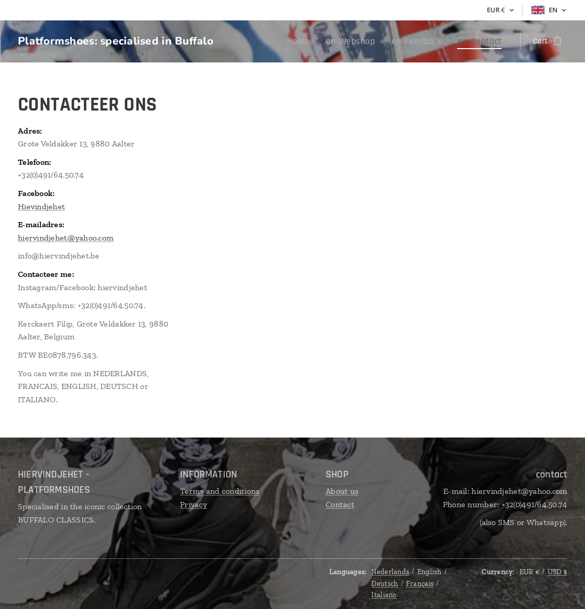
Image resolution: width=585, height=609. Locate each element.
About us (342, 491)
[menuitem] (318, 41)
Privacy (193, 504)
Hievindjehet (41, 206)
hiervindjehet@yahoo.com (66, 238)
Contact (340, 504)
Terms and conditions (219, 491)
